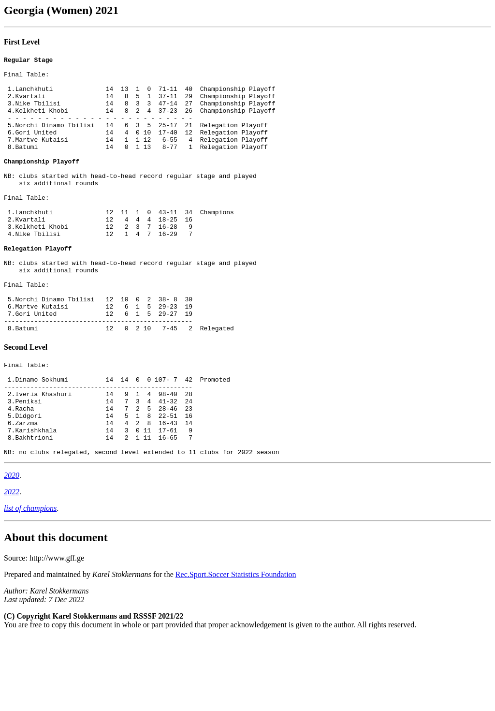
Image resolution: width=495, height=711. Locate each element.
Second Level (25, 402)
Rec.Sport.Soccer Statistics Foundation (235, 648)
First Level (22, 42)
